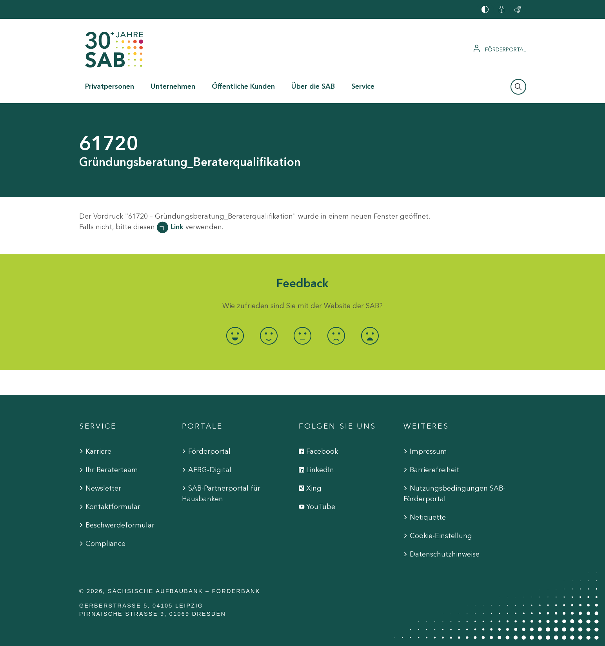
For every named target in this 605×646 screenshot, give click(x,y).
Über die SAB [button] (313, 86)
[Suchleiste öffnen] (518, 87)
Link (177, 227)
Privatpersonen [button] (109, 86)
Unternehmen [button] (173, 86)
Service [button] (362, 86)
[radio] (235, 336)
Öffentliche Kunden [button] (243, 86)
